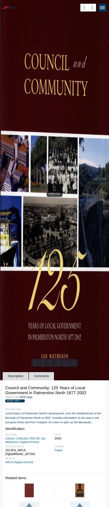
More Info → (15, 401)
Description (15, 376)
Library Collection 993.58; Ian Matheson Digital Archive (25, 440)
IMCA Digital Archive (19, 462)
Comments (41, 376)
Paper (58, 450)
